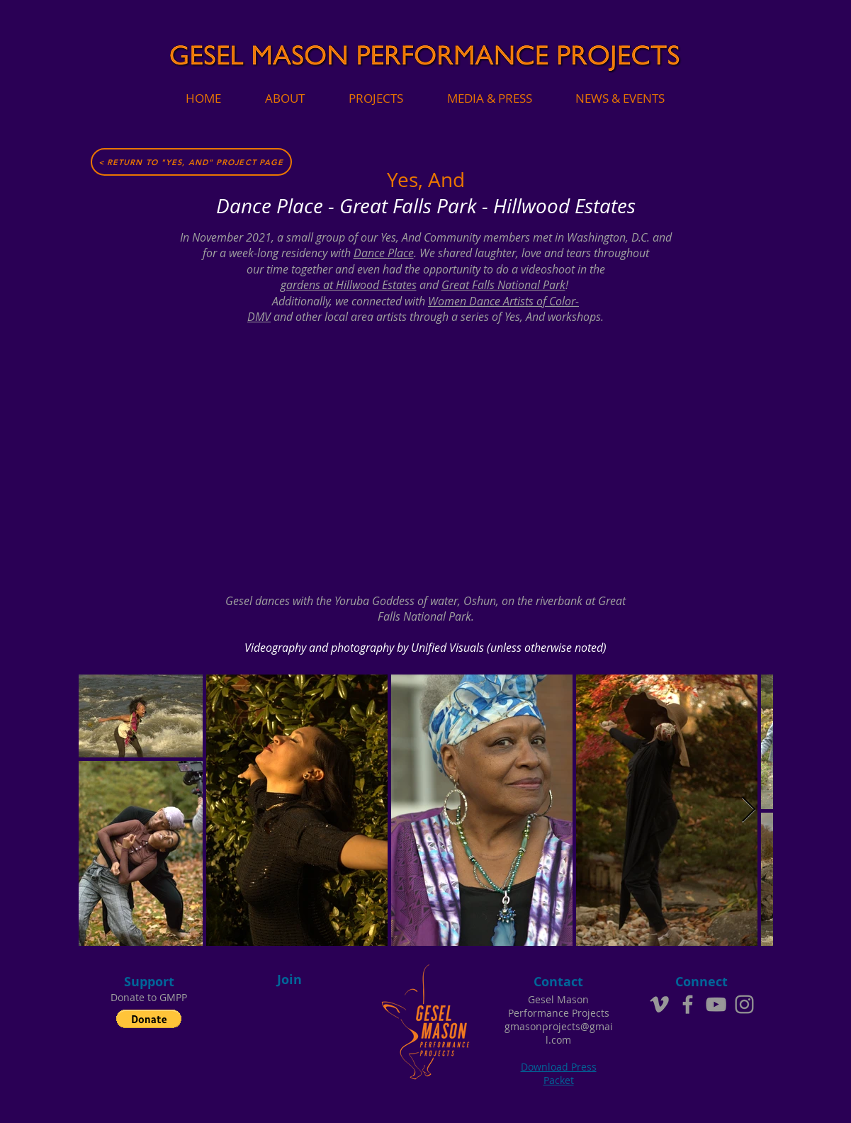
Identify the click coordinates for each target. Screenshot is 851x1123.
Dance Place (384, 253)
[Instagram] (744, 1004)
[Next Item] (748, 810)
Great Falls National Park (503, 285)
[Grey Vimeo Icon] (659, 1004)
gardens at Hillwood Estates (349, 285)
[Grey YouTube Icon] (716, 1004)
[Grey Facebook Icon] (687, 1004)
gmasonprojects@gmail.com (559, 1033)
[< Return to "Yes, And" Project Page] (191, 162)
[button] (148, 1019)
